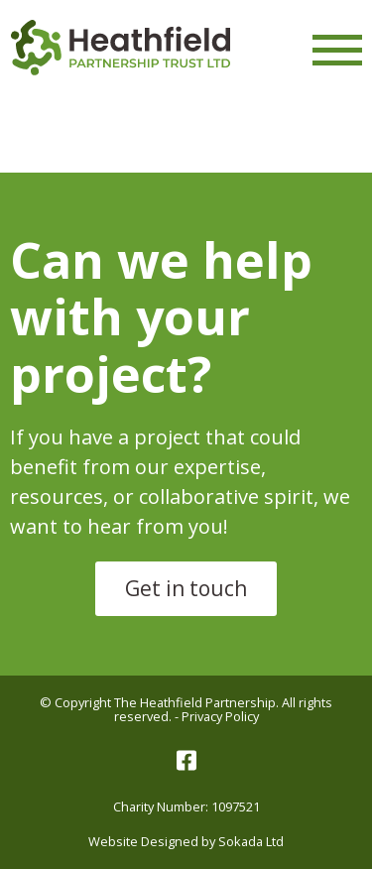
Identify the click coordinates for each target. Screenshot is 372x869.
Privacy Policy (220, 716)
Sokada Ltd (251, 841)
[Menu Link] (337, 50)
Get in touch (186, 588)
